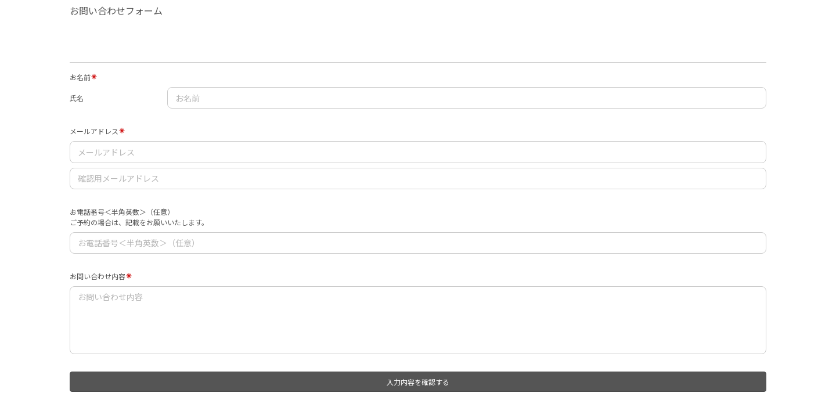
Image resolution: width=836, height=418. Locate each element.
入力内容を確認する (418, 382)
